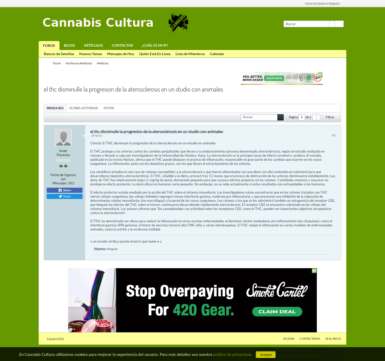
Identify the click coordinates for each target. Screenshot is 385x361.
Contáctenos (310, 338)
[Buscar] (309, 24)
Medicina (102, 63)
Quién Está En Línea (154, 54)
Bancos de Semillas (59, 54)
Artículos (93, 45)
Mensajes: (60, 183)
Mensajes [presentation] (55, 108)
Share (64, 190)
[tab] (55, 108)
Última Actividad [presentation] (83, 108)
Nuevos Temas (90, 54)
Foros (49, 45)
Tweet (64, 196)
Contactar (122, 45)
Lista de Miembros (190, 54)
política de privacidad (232, 354)
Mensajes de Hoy (120, 54)
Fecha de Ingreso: (63, 175)
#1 (334, 135)
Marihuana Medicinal (79, 63)
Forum (57, 63)
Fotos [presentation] (109, 108)
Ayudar (288, 338)
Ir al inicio (333, 338)
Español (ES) (57, 339)
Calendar (217, 54)
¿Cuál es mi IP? (155, 45)
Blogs (69, 45)
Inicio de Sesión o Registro (324, 3)
